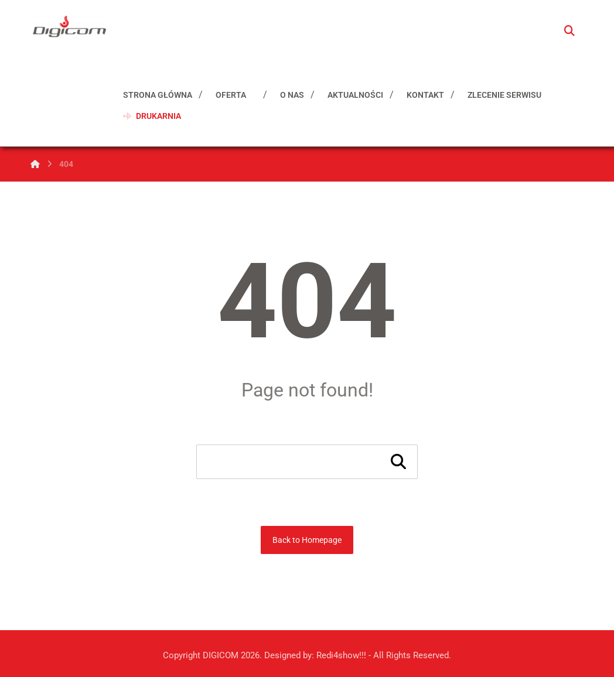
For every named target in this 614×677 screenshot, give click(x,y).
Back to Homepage (307, 540)
